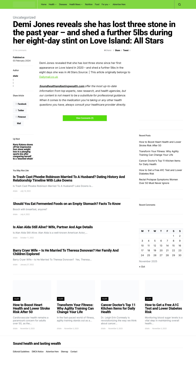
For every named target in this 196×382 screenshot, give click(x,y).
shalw (15, 76)
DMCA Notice (37, 351)
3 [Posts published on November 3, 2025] (142, 240)
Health (51, 4)
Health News (75, 4)
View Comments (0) (84, 118)
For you (105, 4)
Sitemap (64, 351)
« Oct (142, 266)
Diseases (63, 4)
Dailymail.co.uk (48, 76)
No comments (20, 50)
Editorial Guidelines (21, 351)
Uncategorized (24, 17)
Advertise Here (119, 4)
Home (43, 4)
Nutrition (89, 4)
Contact (73, 351)
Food (97, 4)
